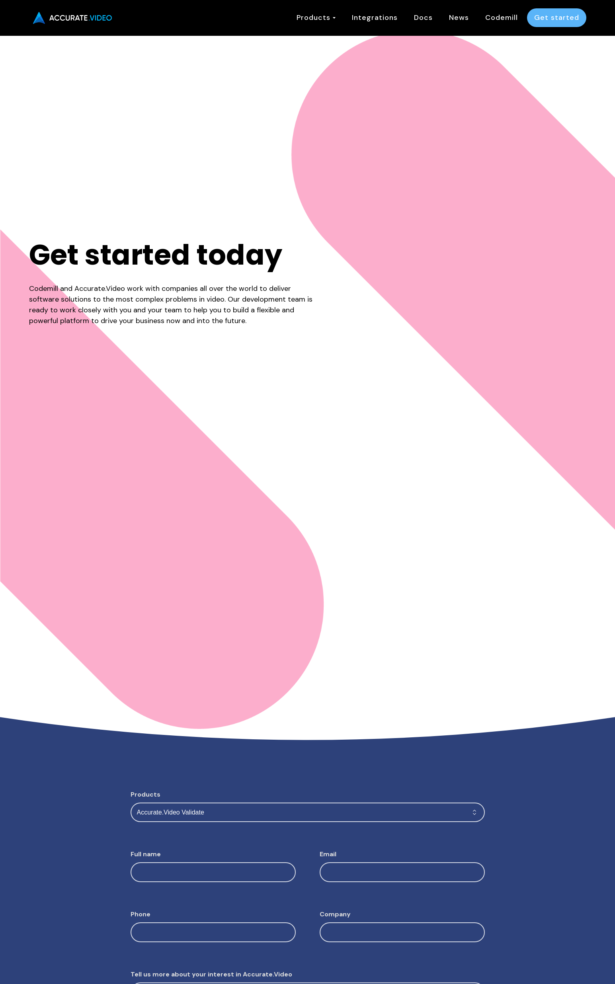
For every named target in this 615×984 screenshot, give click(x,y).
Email (328, 854)
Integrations (375, 17)
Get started (556, 17)
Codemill (501, 17)
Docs (423, 17)
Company (335, 914)
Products (316, 17)
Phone (140, 914)
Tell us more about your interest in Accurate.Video (211, 974)
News (459, 17)
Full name (146, 854)
